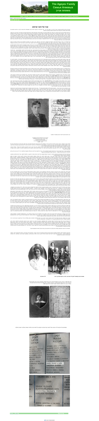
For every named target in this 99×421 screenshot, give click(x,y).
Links (65, 16)
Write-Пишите (75, 16)
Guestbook (70, 16)
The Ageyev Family (84, 15)
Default (77, 15)
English (21, 16)
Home (11, 18)
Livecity (47, 420)
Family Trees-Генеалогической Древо (40, 16)
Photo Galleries (53, 16)
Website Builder (51, 420)
